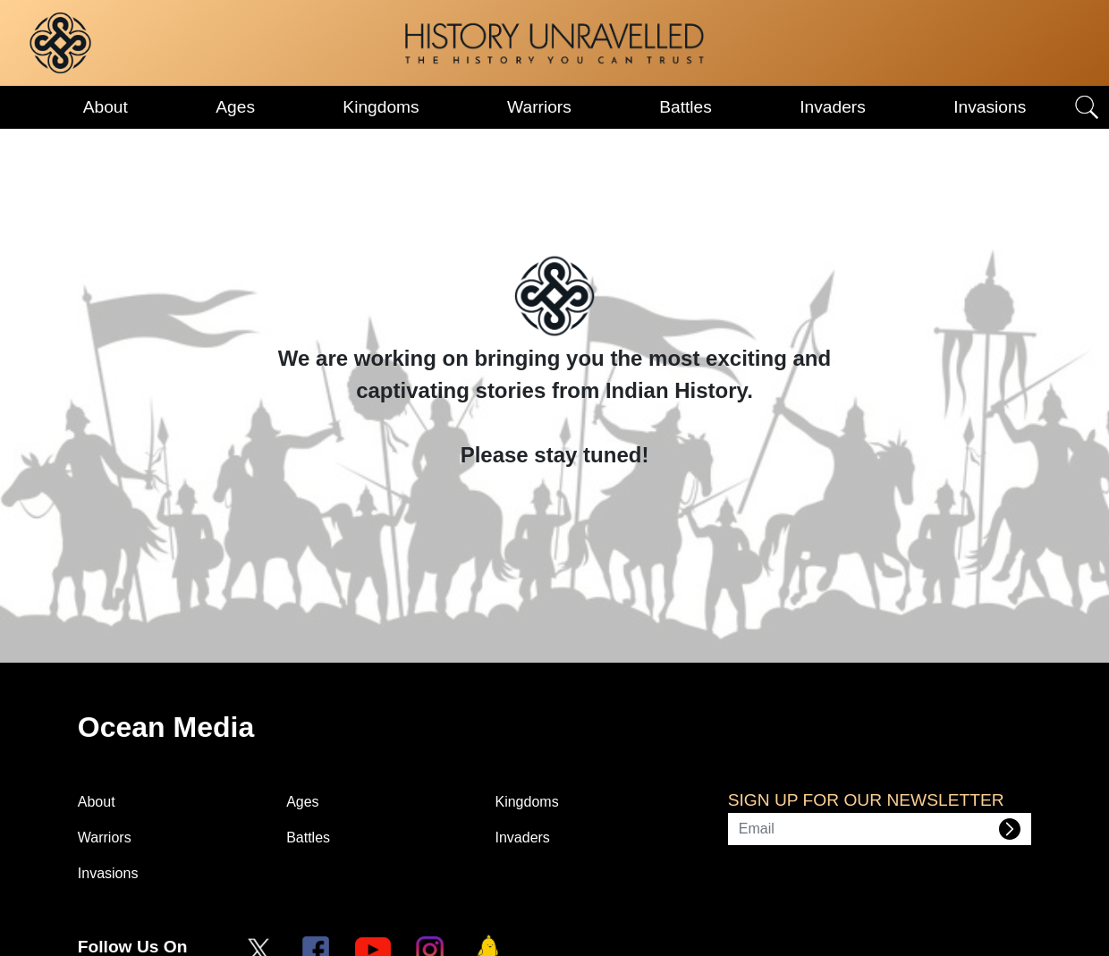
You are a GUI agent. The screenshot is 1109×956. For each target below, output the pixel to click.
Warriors (539, 106)
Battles (685, 106)
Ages (235, 106)
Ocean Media (166, 727)
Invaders (833, 106)
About (105, 106)
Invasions (989, 106)
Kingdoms (381, 106)
